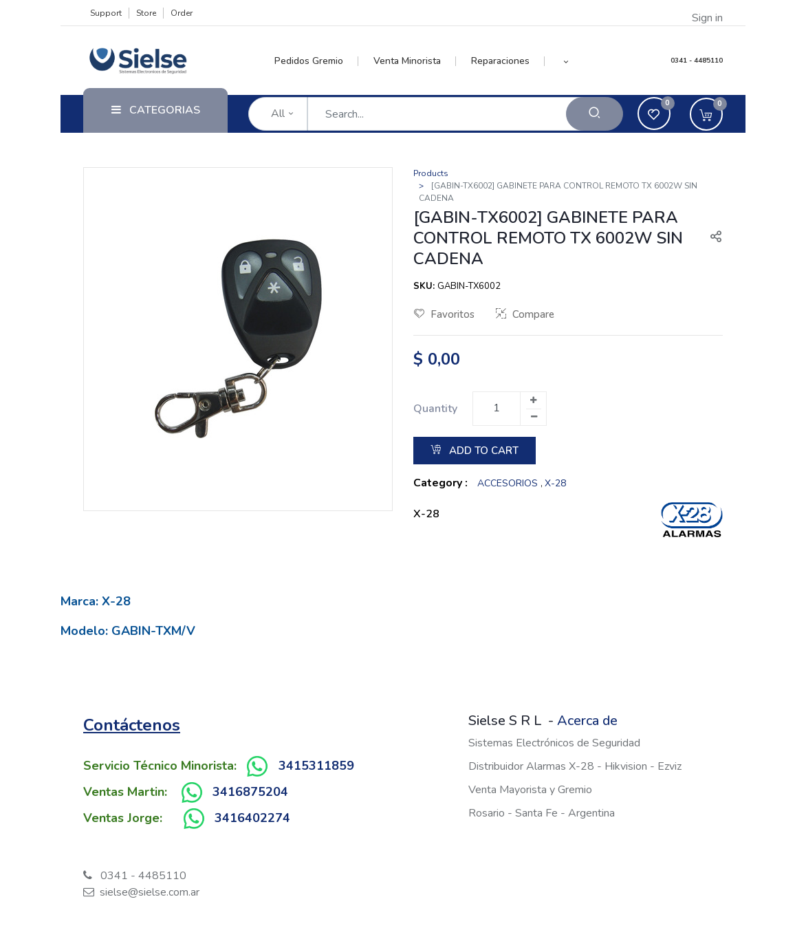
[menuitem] (316, 61)
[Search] (594, 114)
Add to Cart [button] (475, 450)
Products (430, 173)
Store (146, 13)
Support (106, 13)
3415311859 (316, 765)
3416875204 (250, 792)
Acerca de (587, 720)
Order (182, 13)
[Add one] (533, 400)
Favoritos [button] (444, 314)
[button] (566, 61)
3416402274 (252, 818)
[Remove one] (534, 417)
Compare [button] (525, 314)
